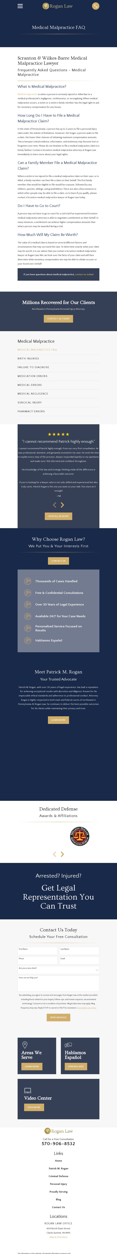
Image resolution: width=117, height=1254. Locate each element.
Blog (58, 1199)
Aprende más (76, 1066)
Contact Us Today (58, 318)
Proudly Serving (58, 1191)
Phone (21, 959)
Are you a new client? (28, 968)
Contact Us (58, 561)
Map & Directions (58, 1237)
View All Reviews (58, 516)
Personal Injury (58, 1184)
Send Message (58, 1017)
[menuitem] (59, 350)
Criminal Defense (58, 1176)
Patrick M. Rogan (58, 1168)
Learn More (58, 720)
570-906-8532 (58, 1143)
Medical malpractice (28, 94)
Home (58, 1160)
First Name (23, 949)
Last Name (65, 949)
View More (34, 1107)
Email (63, 959)
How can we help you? (28, 978)
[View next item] (62, 505)
